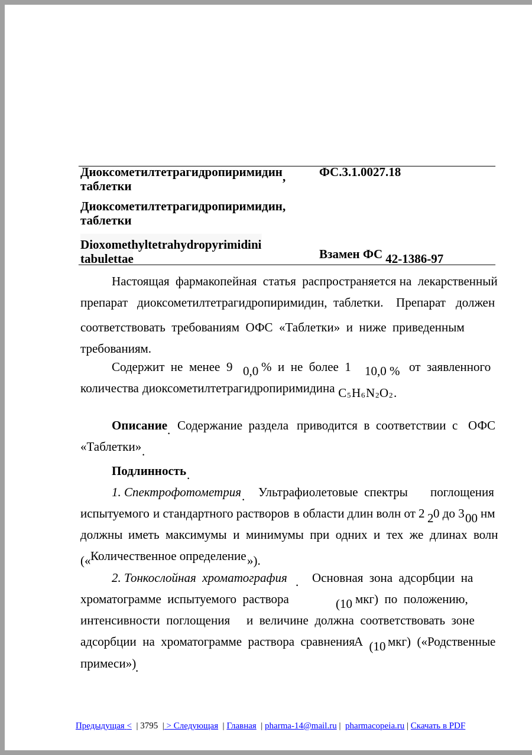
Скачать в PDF (438, 725)
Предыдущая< (104, 725)
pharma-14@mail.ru (301, 725)
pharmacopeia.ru (374, 725)
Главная (241, 725)
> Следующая (191, 725)
